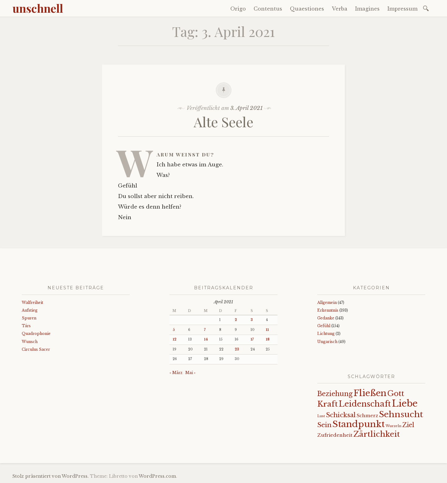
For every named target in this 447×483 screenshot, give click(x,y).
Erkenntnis (327, 310)
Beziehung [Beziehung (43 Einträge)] (335, 394)
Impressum (402, 9)
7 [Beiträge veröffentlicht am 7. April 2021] (204, 330)
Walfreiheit (32, 302)
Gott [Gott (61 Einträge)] (395, 393)
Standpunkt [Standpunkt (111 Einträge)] (358, 424)
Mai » (190, 372)
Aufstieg (30, 310)
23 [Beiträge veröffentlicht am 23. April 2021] (237, 349)
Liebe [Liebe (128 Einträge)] (405, 403)
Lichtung (326, 333)
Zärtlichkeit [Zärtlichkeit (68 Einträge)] (376, 434)
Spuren (29, 318)
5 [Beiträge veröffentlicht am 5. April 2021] (174, 330)
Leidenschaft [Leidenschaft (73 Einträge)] (365, 404)
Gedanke (325, 318)
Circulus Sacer (36, 349)
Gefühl (323, 325)
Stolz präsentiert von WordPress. (50, 476)
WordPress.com (157, 476)
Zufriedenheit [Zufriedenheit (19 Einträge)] (334, 435)
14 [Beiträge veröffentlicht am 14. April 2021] (206, 339)
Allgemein (327, 302)
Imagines (367, 9)
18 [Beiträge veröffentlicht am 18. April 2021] (267, 339)
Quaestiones (307, 9)
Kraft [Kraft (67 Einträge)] (327, 404)
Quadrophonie (36, 333)
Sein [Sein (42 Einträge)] (324, 425)
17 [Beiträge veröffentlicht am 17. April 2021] (252, 339)
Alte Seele (223, 121)
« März (176, 372)
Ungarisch (327, 341)
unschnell (37, 8)
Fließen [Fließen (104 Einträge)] (370, 393)
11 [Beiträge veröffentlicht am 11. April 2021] (267, 330)
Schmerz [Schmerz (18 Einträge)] (367, 415)
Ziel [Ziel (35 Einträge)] (408, 425)
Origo (238, 9)
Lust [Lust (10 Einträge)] (321, 416)
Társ (26, 325)
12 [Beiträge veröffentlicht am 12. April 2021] (174, 339)
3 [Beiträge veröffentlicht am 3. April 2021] (252, 320)
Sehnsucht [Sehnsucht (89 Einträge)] (401, 414)
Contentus (268, 9)
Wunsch (30, 341)
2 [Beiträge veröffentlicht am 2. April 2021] (236, 320)
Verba (339, 9)
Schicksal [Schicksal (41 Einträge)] (341, 415)
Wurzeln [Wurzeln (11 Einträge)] (393, 426)
